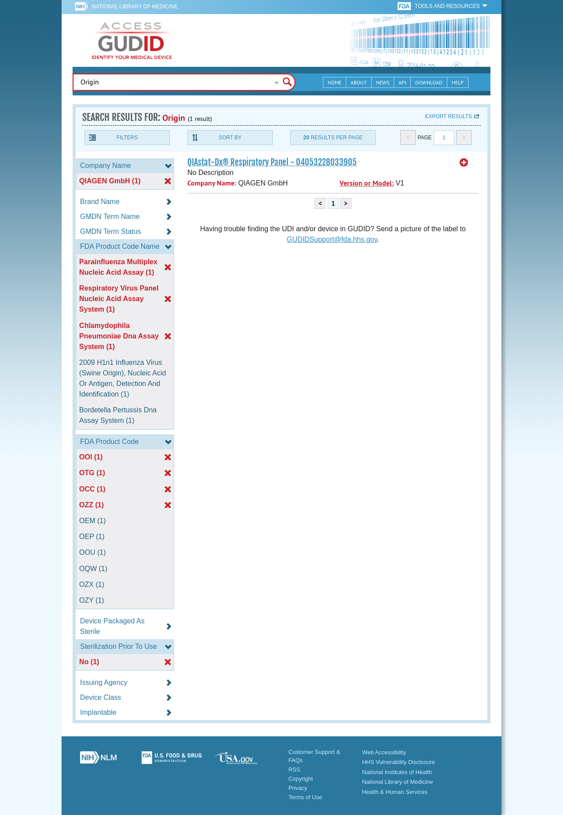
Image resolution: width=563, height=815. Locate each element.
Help (458, 82)
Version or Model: (367, 183)
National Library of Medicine (135, 7)
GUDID (132, 40)
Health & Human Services (395, 792)
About (359, 82)
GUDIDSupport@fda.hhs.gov (332, 239)
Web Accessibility (384, 752)
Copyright (301, 778)
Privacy (298, 788)
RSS (294, 769)
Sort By (230, 138)
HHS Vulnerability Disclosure (398, 762)
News (382, 82)
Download (428, 82)
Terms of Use (305, 797)
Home (334, 82)
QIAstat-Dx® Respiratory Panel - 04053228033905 (272, 162)
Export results (448, 116)
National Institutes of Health (397, 772)
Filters (127, 138)
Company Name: (211, 183)
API (402, 82)
